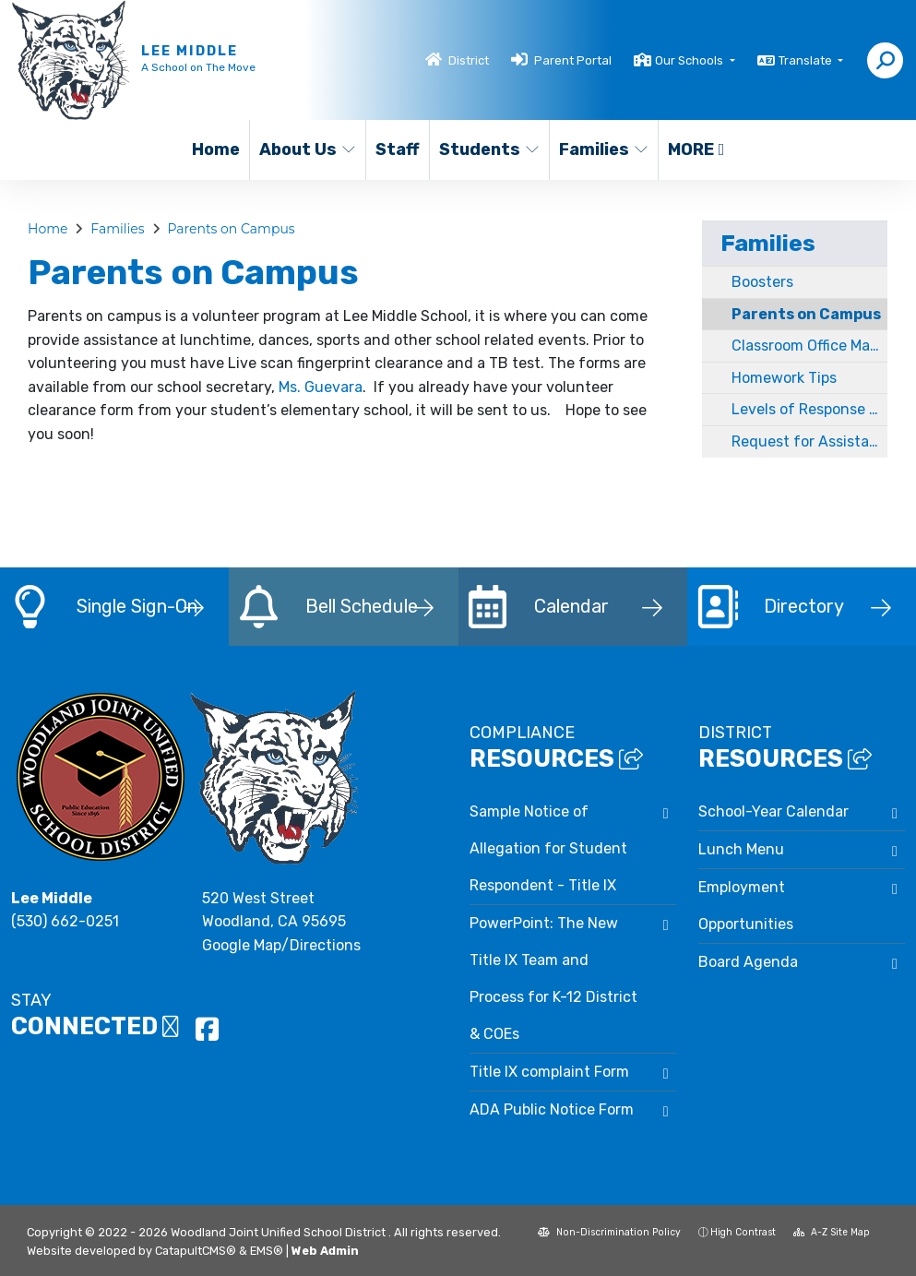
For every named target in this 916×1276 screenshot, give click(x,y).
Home (216, 149)
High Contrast (743, 1232)
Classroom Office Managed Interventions (809, 345)
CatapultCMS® (195, 1251)
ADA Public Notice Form (552, 1109)
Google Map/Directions (281, 945)
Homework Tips (784, 378)
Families (603, 149)
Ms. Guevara (321, 387)
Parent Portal (573, 60)
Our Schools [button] (690, 60)
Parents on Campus (230, 229)
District (468, 60)
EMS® (266, 1251)
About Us (306, 149)
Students (488, 149)
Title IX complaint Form (549, 1071)
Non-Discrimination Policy (609, 1232)
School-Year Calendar (773, 811)
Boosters (762, 282)
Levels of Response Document (809, 409)
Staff (397, 149)
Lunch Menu (741, 849)
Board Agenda (748, 962)
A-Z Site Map (831, 1232)
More (696, 149)
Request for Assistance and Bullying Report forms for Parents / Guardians (809, 441)
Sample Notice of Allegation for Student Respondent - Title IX (548, 848)
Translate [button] (807, 60)
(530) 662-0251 (65, 921)
